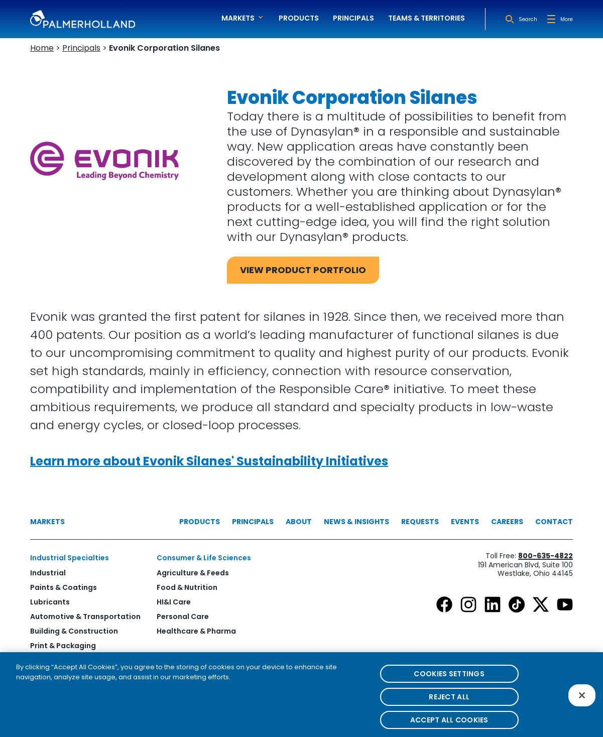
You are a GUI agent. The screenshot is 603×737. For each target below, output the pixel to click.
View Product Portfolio (303, 270)
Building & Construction (74, 631)
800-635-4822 (545, 556)
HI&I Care (174, 602)
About (299, 522)
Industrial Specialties (69, 558)
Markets (47, 522)
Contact (554, 522)
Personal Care (183, 616)
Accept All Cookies (449, 725)
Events (465, 522)
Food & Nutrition (187, 587)
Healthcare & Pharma (196, 631)
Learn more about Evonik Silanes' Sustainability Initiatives (209, 461)
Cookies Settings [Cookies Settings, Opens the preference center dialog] (449, 679)
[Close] (581, 701)
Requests (420, 522)
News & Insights (356, 522)
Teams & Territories (426, 18)
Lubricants (50, 602)
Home (42, 48)
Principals (353, 18)
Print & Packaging (63, 646)
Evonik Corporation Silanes (164, 48)
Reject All (449, 702)
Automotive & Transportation (85, 616)
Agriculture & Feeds (193, 573)
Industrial (48, 573)
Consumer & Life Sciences (204, 558)
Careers (507, 522)
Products (299, 18)
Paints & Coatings (63, 587)
